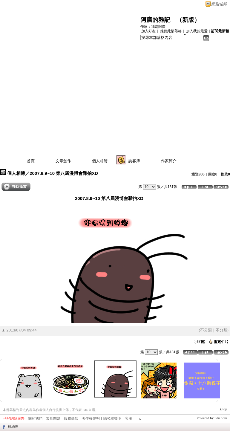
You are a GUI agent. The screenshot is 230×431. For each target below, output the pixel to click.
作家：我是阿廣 (152, 27)
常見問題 (53, 418)
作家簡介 (169, 161)
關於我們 (35, 418)
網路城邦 (219, 4)
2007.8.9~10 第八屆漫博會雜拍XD (64, 173)
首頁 (31, 161)
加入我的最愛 (197, 31)
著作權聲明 (91, 418)
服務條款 (71, 418)
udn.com (220, 418)
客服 (128, 418)
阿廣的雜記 (155, 19)
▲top (223, 409)
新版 (188, 19)
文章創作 (63, 161)
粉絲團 (13, 426)
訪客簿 (134, 161)
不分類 (206, 330)
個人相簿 (100, 161)
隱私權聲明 (112, 418)
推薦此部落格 (171, 31)
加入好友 (148, 31)
